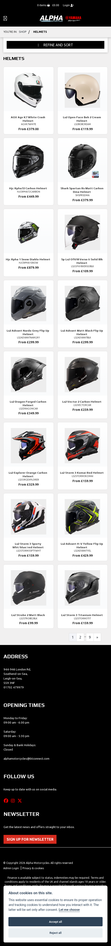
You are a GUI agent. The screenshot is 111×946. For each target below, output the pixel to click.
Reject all (55, 932)
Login (68, 5)
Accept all (55, 921)
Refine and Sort (55, 45)
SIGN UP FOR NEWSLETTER (30, 839)
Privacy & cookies (33, 868)
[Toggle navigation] (5, 18)
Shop (23, 31)
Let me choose (69, 910)
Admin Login (11, 868)
